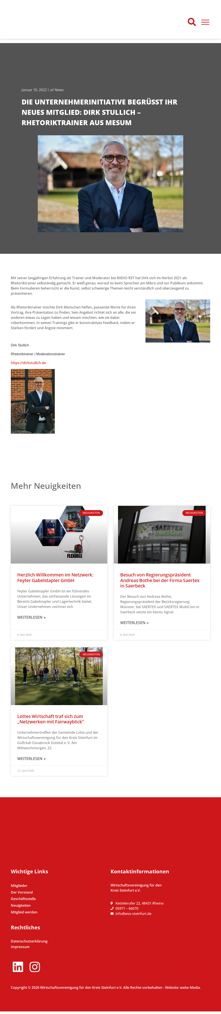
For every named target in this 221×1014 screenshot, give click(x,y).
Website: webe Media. (183, 990)
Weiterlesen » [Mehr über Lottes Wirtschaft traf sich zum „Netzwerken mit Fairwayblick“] (31, 758)
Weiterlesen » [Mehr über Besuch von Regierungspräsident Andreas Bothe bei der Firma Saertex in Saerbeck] (134, 622)
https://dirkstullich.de (28, 362)
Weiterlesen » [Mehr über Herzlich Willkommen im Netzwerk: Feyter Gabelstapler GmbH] (31, 617)
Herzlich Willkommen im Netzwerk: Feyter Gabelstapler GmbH (55, 577)
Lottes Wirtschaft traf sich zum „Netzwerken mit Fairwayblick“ (50, 719)
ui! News (57, 89)
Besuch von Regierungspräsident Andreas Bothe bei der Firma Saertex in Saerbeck (160, 580)
